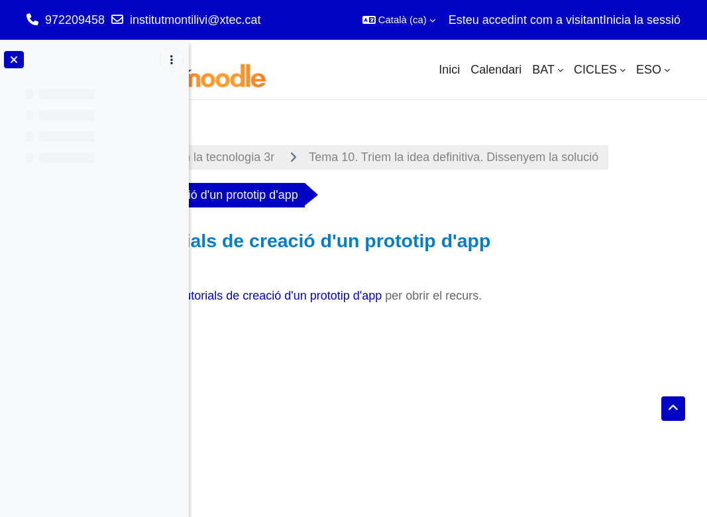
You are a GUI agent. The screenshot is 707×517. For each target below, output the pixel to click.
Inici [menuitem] (449, 69)
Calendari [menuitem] (495, 69)
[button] (398, 20)
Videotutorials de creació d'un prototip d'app (413, 333)
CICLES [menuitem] (595, 69)
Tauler (230, 157)
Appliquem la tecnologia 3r (351, 157)
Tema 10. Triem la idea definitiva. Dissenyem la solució (373, 194)
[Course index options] (172, 60)
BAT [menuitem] (543, 69)
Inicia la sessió (641, 20)
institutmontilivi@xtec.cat (195, 20)
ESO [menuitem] (648, 69)
